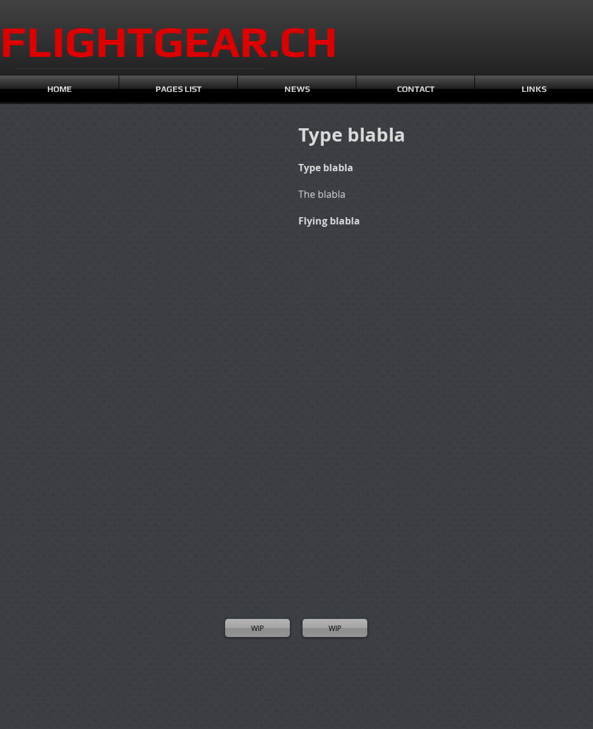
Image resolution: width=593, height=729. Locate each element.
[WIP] (257, 628)
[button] (54, 188)
